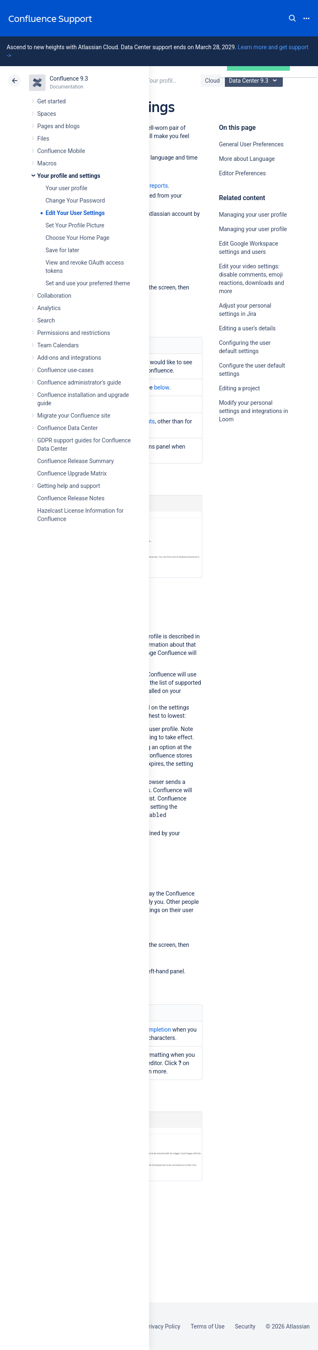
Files (43, 138)
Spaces (46, 113)
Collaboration (54, 295)
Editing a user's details (247, 328)
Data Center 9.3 (255, 80)
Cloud (212, 80)
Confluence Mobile (61, 151)
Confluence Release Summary (75, 461)
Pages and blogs (58, 126)
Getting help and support (68, 486)
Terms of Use (207, 1326)
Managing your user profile (253, 214)
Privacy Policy (162, 1326)
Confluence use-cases (65, 370)
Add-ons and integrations (69, 357)
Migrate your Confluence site (73, 415)
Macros (47, 163)
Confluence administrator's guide (79, 382)
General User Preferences (251, 144)
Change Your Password (75, 200)
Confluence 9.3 (69, 78)
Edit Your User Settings (75, 213)
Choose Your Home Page (77, 237)
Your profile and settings (68, 175)
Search (292, 18)
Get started (51, 101)
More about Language (247, 158)
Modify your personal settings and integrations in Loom (253, 411)
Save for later (62, 250)
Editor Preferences (242, 173)
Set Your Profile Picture (75, 225)
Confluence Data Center (67, 428)
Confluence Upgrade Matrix (72, 473)
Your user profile (66, 188)
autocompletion (151, 1029)
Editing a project (239, 388)
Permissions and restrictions (73, 333)
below (161, 387)
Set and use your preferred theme (88, 283)
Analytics (48, 308)
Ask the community (248, 500)
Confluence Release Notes (70, 498)
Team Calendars (58, 345)
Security (245, 1326)
